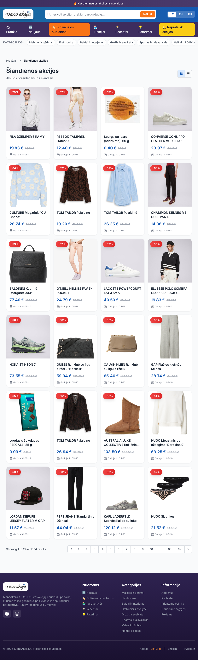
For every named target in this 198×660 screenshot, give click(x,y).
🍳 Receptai (121, 29)
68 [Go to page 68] (170, 549)
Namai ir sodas (131, 630)
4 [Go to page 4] (102, 549)
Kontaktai (167, 598)
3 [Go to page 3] (94, 549)
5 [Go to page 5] (110, 549)
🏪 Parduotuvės (92, 603)
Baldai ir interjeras (92, 42)
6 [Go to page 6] (118, 549)
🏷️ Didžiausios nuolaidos (63, 29)
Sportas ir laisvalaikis (153, 42)
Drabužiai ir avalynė (134, 609)
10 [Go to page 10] (151, 549)
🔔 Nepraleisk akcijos (172, 29)
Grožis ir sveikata (121, 42)
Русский (189, 648)
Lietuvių (156, 648)
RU (190, 14)
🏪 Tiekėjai (99, 29)
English (172, 648)
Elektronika (66, 42)
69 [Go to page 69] (179, 549)
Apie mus (167, 592)
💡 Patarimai (145, 29)
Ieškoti (147, 14)
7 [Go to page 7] (126, 549)
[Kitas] (188, 549)
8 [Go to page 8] (135, 549)
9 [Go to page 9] (143, 549)
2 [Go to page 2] (86, 549)
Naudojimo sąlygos (173, 609)
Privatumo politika (172, 603)
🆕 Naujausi (34, 29)
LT (172, 14)
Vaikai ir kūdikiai (132, 625)
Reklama (166, 614)
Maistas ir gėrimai (41, 42)
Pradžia (11, 29)
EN (181, 14)
